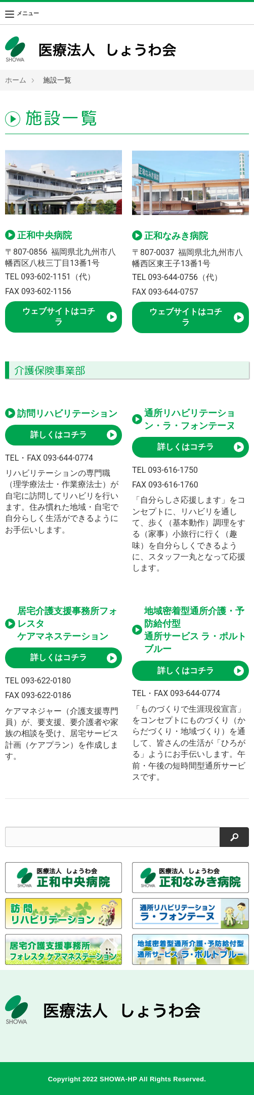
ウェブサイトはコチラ (58, 316)
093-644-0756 (173, 277)
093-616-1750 (173, 470)
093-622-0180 (46, 680)
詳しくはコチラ (58, 434)
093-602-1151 (46, 276)
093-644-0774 (68, 458)
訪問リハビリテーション (67, 413)
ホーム (15, 80)
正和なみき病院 (176, 235)
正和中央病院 (44, 235)
